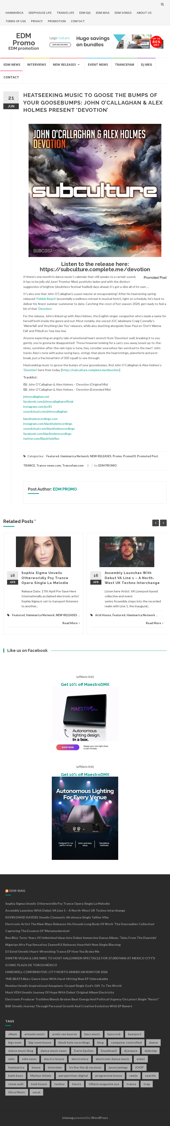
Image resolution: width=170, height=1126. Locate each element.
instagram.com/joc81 (37, 406)
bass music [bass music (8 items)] (92, 1034)
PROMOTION (57, 21)
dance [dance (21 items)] (153, 1042)
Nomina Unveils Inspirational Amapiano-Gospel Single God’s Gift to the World (63, 985)
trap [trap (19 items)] (146, 1084)
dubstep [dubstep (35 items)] (151, 1051)
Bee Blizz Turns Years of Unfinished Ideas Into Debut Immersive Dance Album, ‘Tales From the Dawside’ (80, 938)
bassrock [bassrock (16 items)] (114, 1034)
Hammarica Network (74, 456)
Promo (117, 456)
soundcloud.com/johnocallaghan (45, 411)
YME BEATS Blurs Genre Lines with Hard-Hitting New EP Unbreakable (56, 979)
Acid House (103, 615)
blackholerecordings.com (40, 419)
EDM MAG (103, 13)
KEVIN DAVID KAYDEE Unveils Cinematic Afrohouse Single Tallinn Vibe (57, 917)
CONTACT (78, 21)
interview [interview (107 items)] (55, 1067)
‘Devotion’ (44, 309)
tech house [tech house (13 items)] (39, 1084)
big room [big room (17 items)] (14, 1042)
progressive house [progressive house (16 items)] (108, 1075)
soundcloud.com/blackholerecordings (49, 428)
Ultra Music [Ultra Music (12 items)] (16, 1092)
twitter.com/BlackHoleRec (41, 438)
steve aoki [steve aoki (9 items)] (15, 1084)
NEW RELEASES (64, 64)
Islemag (67, 1118)
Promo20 (129, 456)
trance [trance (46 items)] (131, 1084)
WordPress (99, 1118)
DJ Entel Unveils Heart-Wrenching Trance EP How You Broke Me (52, 951)
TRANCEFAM (124, 64)
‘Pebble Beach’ (46, 299)
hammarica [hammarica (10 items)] (16, 1067)
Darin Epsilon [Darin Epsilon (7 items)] (83, 1051)
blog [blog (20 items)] (100, 1042)
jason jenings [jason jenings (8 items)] (118, 1067)
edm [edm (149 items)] (11, 1059)
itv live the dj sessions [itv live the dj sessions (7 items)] (85, 1067)
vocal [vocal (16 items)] (36, 1092)
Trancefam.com (72, 465)
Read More (71, 623)
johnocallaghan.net (36, 396)
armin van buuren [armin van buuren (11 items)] (64, 1034)
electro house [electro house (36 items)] (54, 1059)
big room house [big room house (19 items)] (40, 1042)
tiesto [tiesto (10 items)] (76, 1084)
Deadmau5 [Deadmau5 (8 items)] (109, 1051)
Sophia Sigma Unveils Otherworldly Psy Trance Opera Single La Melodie (44, 578)
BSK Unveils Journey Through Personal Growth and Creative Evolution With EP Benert (68, 1006)
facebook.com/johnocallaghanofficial (48, 401)
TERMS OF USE (16, 21)
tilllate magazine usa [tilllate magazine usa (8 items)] (104, 1084)
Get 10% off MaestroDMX (85, 684)
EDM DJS (85, 13)
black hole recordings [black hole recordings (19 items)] (74, 1042)
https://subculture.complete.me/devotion (95, 269)
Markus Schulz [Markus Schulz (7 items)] (40, 1075)
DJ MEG (146, 64)
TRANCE (29, 465)
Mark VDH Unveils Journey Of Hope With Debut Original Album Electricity (59, 992)
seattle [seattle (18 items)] (150, 1075)
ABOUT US (144, 13)
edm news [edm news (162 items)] (29, 1059)
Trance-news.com (48, 465)
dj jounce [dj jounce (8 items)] (130, 1051)
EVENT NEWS (98, 64)
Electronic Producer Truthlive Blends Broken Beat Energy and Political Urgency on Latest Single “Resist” (82, 999)
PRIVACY (37, 21)
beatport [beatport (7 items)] (134, 1034)
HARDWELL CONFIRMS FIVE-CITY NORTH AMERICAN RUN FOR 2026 (56, 972)
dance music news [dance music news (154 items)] (54, 1051)
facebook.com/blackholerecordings (47, 433)
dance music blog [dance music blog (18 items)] (20, 1051)
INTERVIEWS (36, 64)
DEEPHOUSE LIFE (40, 13)
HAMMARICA (14, 13)
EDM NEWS (12, 64)
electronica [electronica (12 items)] (79, 1059)
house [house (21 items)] (36, 1067)
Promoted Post (147, 456)
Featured (52, 456)
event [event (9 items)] (141, 1059)
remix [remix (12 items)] (133, 1075)
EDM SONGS (123, 13)
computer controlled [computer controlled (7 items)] (126, 1042)
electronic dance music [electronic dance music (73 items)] (112, 1059)
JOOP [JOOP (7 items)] (139, 1067)
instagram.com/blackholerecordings (47, 423)
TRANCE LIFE (65, 13)
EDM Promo (24, 39)
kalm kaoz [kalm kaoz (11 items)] (15, 1075)
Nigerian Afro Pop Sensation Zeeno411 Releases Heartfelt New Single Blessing (63, 944)
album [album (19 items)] (12, 1034)
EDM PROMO (107, 465)
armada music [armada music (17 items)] (34, 1034)
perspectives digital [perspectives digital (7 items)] (73, 1075)
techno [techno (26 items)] (59, 1084)
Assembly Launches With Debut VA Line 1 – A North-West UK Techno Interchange (132, 578)
